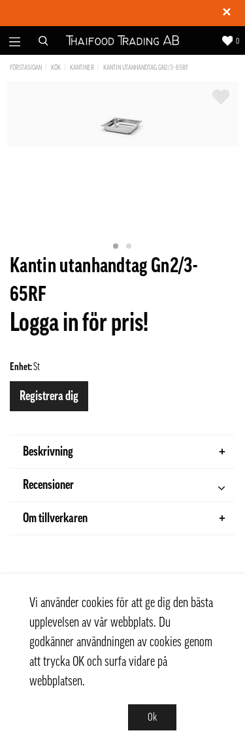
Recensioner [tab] (124, 486)
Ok (152, 717)
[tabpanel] (122, 113)
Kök (56, 67)
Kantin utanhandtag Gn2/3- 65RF (145, 67)
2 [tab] (129, 246)
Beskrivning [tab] (124, 451)
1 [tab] (116, 246)
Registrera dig (49, 396)
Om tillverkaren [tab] (124, 518)
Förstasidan (26, 67)
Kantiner (82, 67)
